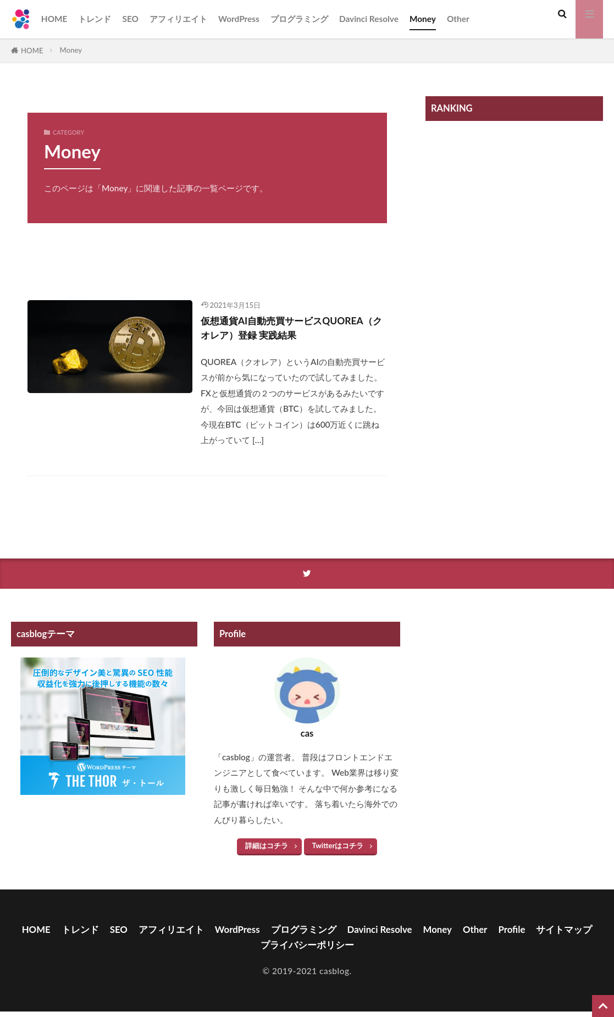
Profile (555, 933)
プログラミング (299, 19)
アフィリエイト (178, 19)
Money (423, 19)
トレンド (94, 19)
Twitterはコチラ (338, 849)
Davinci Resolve (369, 19)
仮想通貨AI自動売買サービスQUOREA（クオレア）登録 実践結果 (291, 330)
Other (458, 19)
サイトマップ (252, 949)
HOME (54, 19)
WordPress (238, 19)
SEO (130, 19)
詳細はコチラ (266, 849)
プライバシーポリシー (342, 949)
